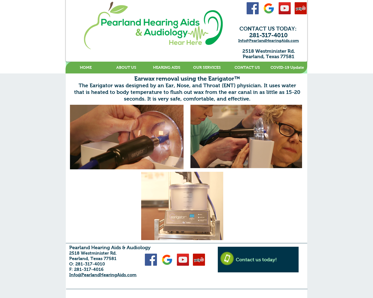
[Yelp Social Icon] (301, 8)
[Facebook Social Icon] (253, 8)
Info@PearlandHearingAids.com (268, 40)
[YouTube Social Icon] (285, 8)
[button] (126, 67)
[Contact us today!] (258, 259)
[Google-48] (269, 8)
